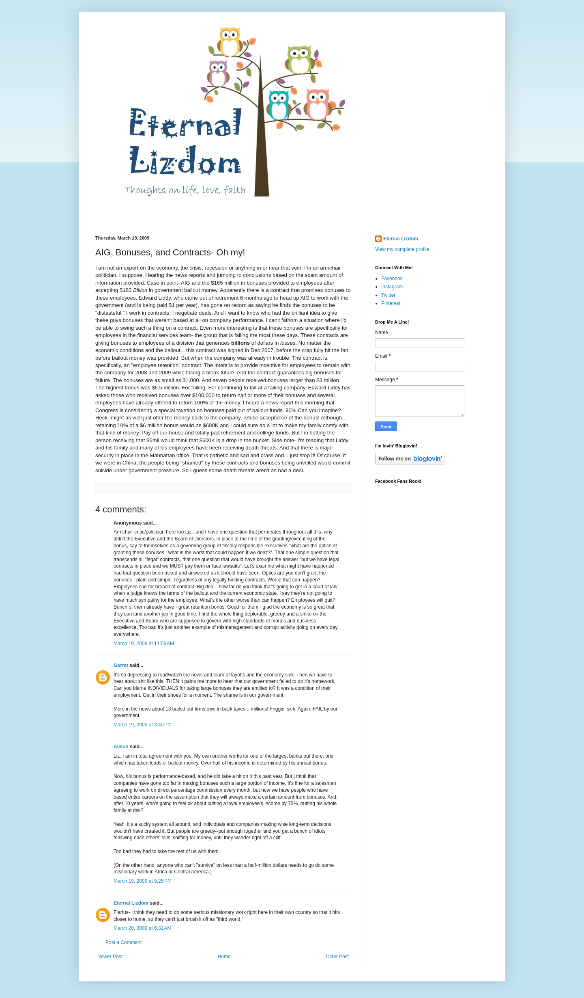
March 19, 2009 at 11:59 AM (144, 643)
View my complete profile (402, 249)
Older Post (337, 956)
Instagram (392, 286)
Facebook (392, 278)
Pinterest (390, 303)
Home (224, 956)
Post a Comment (123, 942)
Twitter (388, 295)
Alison (121, 747)
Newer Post (109, 956)
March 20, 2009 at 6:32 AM (142, 928)
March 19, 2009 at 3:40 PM (143, 725)
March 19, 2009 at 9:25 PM (143, 881)
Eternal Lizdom (131, 903)
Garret (121, 665)
